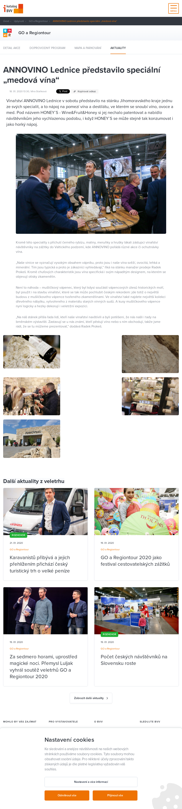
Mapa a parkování (88, 48)
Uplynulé (19, 21)
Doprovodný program (47, 48)
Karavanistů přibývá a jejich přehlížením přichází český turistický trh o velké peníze (40, 564)
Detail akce (11, 48)
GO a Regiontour (38, 21)
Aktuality (118, 48)
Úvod (6, 21)
